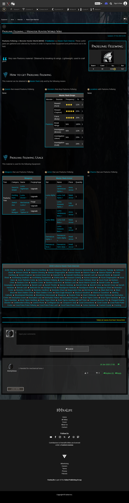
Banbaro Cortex (37, 283)
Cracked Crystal (105, 305)
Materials (20, 19)
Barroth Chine (81, 285)
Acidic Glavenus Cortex (14, 270)
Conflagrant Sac (53, 303)
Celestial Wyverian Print (99, 300)
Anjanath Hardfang (73, 275)
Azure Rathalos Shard (87, 280)
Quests (6, 89)
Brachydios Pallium (51, 298)
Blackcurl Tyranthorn (101, 293)
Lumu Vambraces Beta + (61, 213)
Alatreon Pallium (89, 273)
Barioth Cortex (104, 283)
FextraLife (51, 480)
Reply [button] (118, 373)
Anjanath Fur (58, 275)
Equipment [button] (57, 9)
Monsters (50, 89)
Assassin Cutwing (74, 278)
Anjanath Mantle (104, 275)
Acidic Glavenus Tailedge (103, 270)
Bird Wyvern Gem (91, 290)
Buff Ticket (82, 300)
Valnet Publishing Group (73, 480)
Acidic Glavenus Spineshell (80, 270)
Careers (64, 466)
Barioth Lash (37, 285)
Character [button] (41, 9)
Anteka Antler (59, 278)
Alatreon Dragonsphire (56, 273)
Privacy (64, 471)
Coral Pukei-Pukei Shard (70, 305)
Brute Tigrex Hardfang (28, 300)
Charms (91, 172)
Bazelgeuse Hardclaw (67, 288)
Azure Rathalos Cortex (26, 280)
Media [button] (95, 9)
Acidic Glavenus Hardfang (36, 270)
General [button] (27, 9)
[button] (98, 3)
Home (64, 417)
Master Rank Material (66, 41)
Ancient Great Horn (42, 275)
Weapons (7, 172)
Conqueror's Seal (69, 303)
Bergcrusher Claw (75, 290)
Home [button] (14, 9)
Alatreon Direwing (38, 273)
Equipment (4, 19)
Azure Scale (103, 280)
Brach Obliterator (89, 295)
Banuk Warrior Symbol (87, 283)
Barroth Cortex (95, 285)
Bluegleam (62, 295)
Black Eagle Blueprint (63, 293)
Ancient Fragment (26, 275)
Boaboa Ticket (74, 295)
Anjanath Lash (89, 275)
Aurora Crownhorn (91, 278)
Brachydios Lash (35, 298)
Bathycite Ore (35, 288)
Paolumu (49, 124)
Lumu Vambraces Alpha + (61, 188)
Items (12, 19)
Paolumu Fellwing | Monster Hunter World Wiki (32, 31)
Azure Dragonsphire (109, 278)
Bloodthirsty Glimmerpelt (45, 295)
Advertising (65, 463)
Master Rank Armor (64, 178)
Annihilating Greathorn (20, 278)
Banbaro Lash (70, 283)
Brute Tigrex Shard (47, 300)
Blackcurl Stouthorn (82, 293)
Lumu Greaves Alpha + (60, 204)
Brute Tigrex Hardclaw (109, 298)
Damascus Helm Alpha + (61, 237)
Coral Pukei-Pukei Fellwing (26, 305)
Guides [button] (83, 9)
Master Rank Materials (32, 19)
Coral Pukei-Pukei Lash (48, 305)
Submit (69, 349)
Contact (64, 427)
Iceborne (50, 41)
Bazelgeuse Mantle (86, 288)
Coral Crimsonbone (86, 303)
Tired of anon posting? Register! (110, 320)
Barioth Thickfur (51, 285)
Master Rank (35, 81)
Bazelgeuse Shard (104, 288)
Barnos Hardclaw (66, 285)
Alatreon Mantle (74, 273)
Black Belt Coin (107, 290)
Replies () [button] (108, 373)
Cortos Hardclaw (89, 305)
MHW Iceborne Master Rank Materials (64, 266)
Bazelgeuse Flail (49, 288)
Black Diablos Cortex (44, 293)
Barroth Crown (110, 285)
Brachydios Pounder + (71, 298)
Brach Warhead (105, 295)
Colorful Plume (38, 303)
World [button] (71, 9)
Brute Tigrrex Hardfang (67, 300)
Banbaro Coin (22, 283)
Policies (64, 474)
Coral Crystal (102, 303)
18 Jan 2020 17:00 (107, 364)
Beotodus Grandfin (23, 290)
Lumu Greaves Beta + (60, 228)
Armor (48, 172)
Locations (92, 89)
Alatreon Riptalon (105, 273)
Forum (64, 422)
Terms (64, 469)
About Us (64, 425)
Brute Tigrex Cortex (90, 298)
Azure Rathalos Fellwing (47, 280)
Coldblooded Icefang (22, 303)
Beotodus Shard (58, 290)
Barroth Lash (22, 288)
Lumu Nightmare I (24, 188)
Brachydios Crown (18, 298)
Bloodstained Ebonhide (24, 295)
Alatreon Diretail (22, 273)
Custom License (67, 445)
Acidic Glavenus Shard (58, 270)
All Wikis (65, 420)
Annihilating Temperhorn (41, 278)
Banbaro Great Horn (54, 283)
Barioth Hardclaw (22, 285)
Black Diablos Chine (25, 293)
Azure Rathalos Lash (68, 280)
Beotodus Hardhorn (41, 290)
